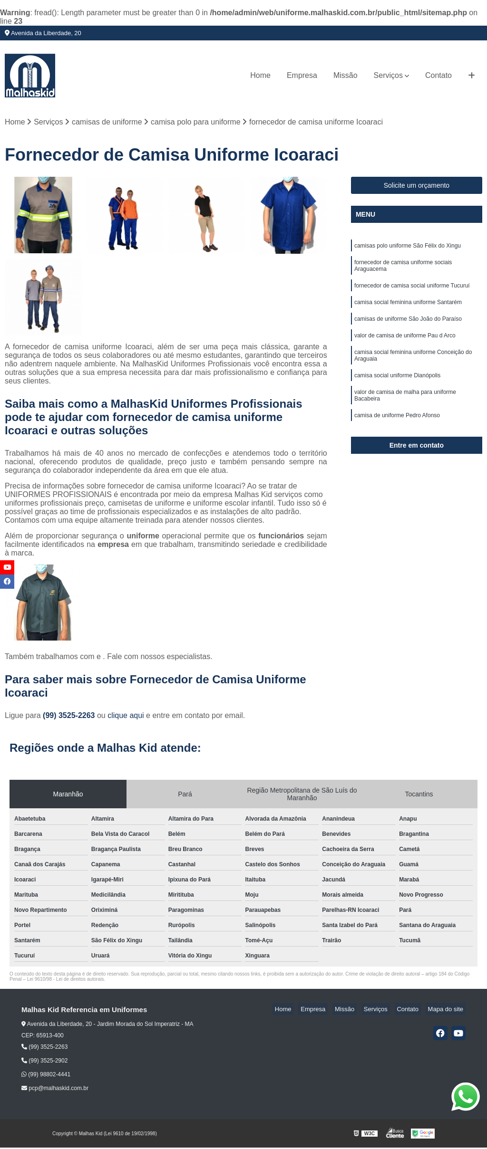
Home (260, 75)
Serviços (388, 75)
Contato (438, 75)
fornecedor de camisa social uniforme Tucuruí (412, 290)
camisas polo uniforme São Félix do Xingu (407, 248)
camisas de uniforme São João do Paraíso (408, 327)
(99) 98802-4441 (45, 1075)
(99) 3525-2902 (44, 1062)
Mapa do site (447, 1010)
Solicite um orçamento (417, 187)
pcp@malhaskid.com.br (54, 1089)
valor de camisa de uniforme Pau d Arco (405, 345)
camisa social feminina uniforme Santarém (408, 309)
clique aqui (125, 717)
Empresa (302, 75)
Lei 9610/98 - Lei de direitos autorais (65, 980)
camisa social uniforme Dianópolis (397, 387)
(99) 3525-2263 (70, 717)
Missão (345, 75)
